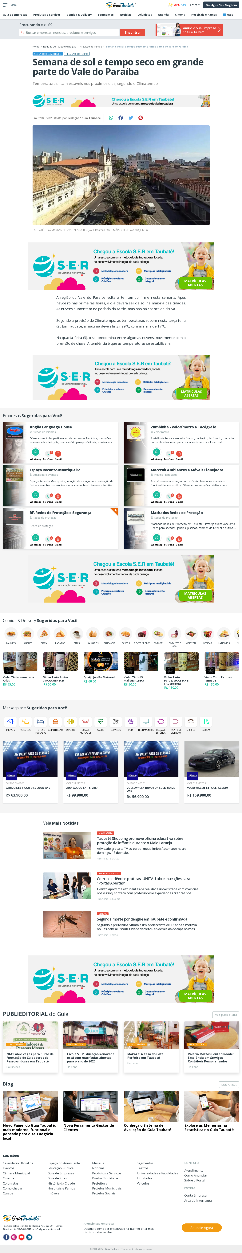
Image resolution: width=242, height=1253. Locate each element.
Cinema (180, 14)
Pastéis (125, 636)
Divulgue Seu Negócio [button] (221, 5)
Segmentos (106, 14)
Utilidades (144, 1178)
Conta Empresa (195, 1195)
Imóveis (10, 724)
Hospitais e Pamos (204, 14)
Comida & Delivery (79, 14)
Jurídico (191, 724)
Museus (98, 1163)
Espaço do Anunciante (64, 1163)
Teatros (142, 1168)
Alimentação (55, 724)
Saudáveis (109, 636)
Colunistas (144, 14)
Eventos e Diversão (176, 725)
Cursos (8, 1193)
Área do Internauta (198, 1200)
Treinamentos (145, 724)
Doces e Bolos (142, 636)
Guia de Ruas (57, 1178)
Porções (158, 636)
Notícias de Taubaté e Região (59, 46)
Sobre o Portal (194, 1180)
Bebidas (207, 636)
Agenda (163, 14)
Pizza (43, 636)
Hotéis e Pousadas (40, 725)
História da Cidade (61, 1183)
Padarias (60, 636)
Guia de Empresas (61, 1173)
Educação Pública (60, 1168)
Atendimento (194, 1170)
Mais (228, 14)
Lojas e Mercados (85, 725)
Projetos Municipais (107, 1188)
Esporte (70, 724)
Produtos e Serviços (47, 14)
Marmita (11, 636)
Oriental (191, 636)
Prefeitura (99, 1183)
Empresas (15, 14)
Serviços (115, 724)
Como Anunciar (195, 1175)
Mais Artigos (229, 1084)
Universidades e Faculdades (157, 1173)
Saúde (100, 724)
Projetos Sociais (104, 1193)
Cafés (76, 636)
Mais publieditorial (226, 1014)
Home (36, 46)
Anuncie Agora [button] (201, 1227)
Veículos (25, 724)
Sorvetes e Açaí (174, 637)
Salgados (93, 636)
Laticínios (224, 636)
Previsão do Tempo (91, 46)
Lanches (27, 636)
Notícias (125, 14)
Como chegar (12, 1188)
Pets (131, 724)
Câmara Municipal (16, 1173)
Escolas (206, 724)
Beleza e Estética (161, 725)
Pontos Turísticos (105, 1178)
